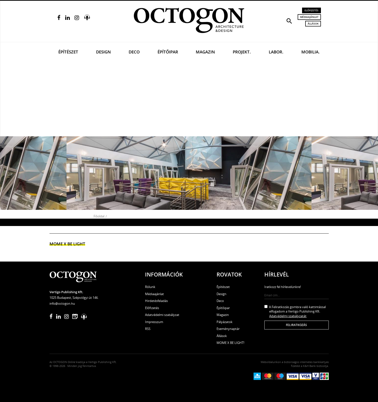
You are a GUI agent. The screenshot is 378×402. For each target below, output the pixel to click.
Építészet (68, 52)
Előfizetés (311, 10)
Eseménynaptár (228, 329)
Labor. (276, 52)
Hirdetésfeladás (156, 301)
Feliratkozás (296, 325)
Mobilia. (310, 52)
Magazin (205, 52)
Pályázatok (224, 322)
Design (103, 52)
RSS (147, 329)
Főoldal (99, 216)
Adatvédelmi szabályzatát (287, 316)
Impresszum (154, 322)
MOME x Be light (67, 244)
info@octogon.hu (62, 303)
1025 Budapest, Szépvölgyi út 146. (73, 297)
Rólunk (150, 287)
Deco (134, 52)
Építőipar (168, 52)
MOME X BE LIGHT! (230, 342)
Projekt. (242, 52)
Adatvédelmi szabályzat (162, 315)
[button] (289, 21)
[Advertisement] (189, 99)
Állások (313, 23)
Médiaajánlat (309, 17)
